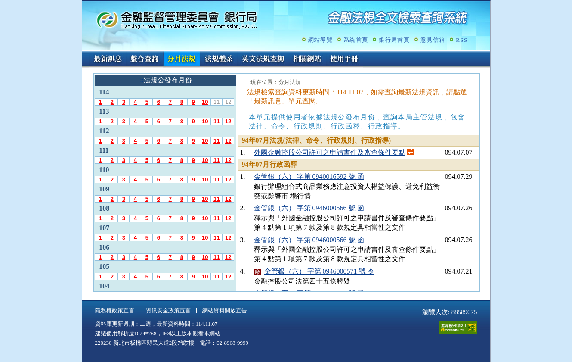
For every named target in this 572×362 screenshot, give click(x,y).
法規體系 (218, 59)
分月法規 (181, 59)
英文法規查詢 (263, 59)
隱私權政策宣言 (114, 310)
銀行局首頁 (394, 40)
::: (85, 54)
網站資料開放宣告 (224, 310)
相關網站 (307, 59)
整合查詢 (144, 59)
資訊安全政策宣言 (168, 310)
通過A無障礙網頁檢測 (458, 327)
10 (205, 102)
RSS (461, 40)
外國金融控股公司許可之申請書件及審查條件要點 (329, 152)
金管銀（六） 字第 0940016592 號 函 (309, 176)
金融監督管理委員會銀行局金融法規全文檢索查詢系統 (177, 20)
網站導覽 (320, 40)
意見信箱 (432, 40)
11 (216, 121)
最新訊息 (107, 59)
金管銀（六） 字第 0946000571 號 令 (319, 271)
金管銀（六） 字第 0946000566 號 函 (309, 208)
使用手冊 (344, 59)
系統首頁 (355, 40)
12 (228, 121)
